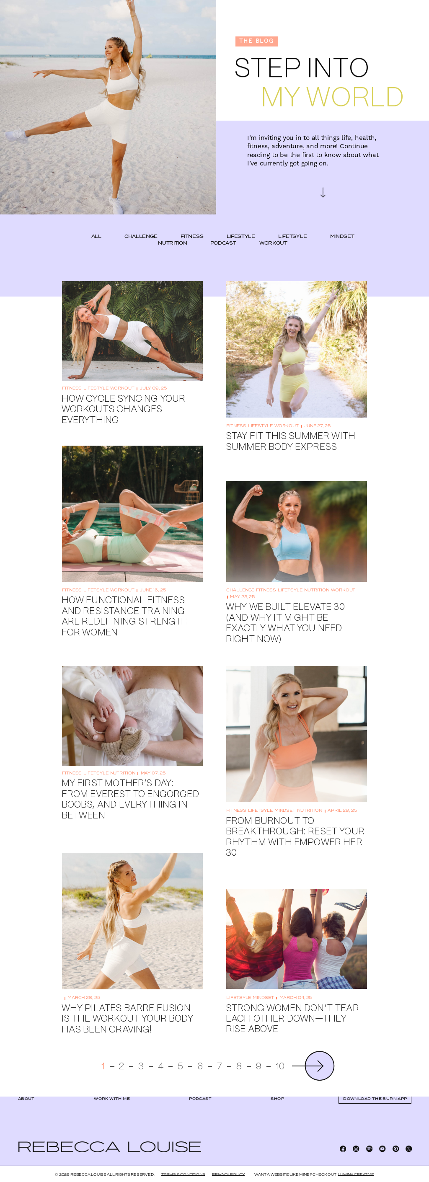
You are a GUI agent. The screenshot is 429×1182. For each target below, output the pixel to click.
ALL (96, 223)
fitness (192, 223)
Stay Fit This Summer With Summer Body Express (290, 428)
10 (280, 1053)
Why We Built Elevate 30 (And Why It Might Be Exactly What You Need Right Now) (285, 610)
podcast (223, 229)
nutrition (172, 229)
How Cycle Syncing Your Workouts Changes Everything (124, 396)
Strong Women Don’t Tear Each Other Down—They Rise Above (292, 1006)
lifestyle (241, 223)
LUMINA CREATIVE (356, 1174)
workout (273, 229)
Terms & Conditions (183, 1174)
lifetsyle (292, 223)
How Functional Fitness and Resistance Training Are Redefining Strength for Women (125, 603)
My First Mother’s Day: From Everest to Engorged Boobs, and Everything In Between (130, 786)
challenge (141, 223)
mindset (342, 223)
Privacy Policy (228, 1174)
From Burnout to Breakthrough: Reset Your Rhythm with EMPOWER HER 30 (295, 823)
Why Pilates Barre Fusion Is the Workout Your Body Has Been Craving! (127, 1006)
